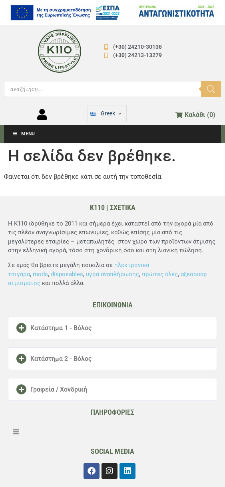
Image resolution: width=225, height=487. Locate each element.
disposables (67, 274)
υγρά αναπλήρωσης (112, 274)
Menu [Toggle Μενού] (23, 134)
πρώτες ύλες (160, 274)
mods (40, 274)
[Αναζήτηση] (211, 89)
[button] (112, 328)
